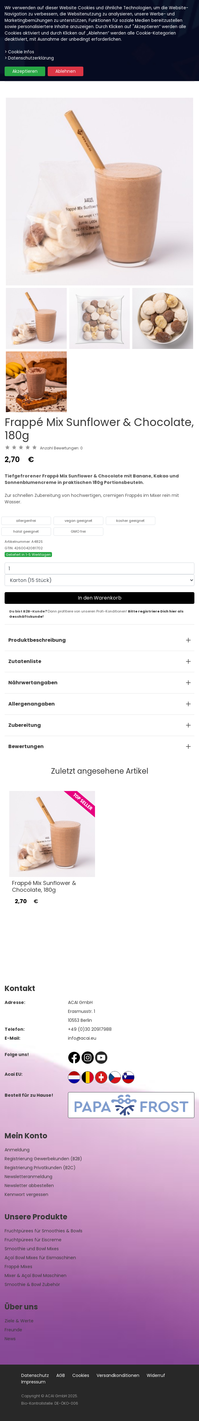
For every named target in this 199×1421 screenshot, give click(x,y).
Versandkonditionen (118, 1375)
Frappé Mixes (18, 1266)
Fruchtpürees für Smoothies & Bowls (43, 1231)
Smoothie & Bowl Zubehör (32, 1284)
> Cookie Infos (19, 52)
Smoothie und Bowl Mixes (32, 1249)
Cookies (80, 1375)
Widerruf (156, 1375)
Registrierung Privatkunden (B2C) (40, 1168)
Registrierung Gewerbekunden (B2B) (43, 1159)
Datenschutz (35, 1375)
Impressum (33, 1382)
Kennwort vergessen (26, 1194)
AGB (60, 1375)
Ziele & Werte (19, 1321)
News (10, 1339)
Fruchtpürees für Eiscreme (33, 1240)
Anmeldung (17, 1150)
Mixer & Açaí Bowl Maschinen (35, 1275)
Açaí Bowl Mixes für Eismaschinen (40, 1258)
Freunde (13, 1330)
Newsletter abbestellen (29, 1185)
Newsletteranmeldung (28, 1176)
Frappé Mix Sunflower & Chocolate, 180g (44, 886)
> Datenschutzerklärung (29, 58)
